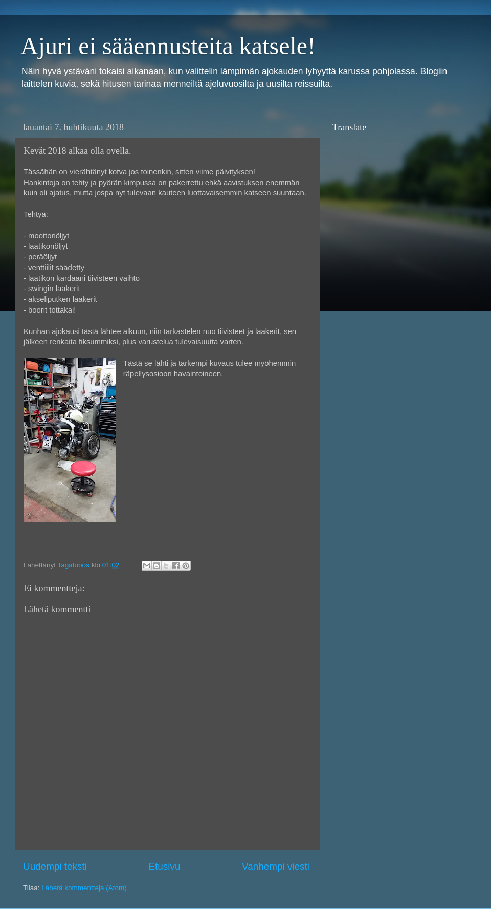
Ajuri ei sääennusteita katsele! (168, 45)
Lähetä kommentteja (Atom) (84, 888)
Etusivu (165, 866)
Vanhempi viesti (275, 866)
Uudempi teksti (55, 866)
